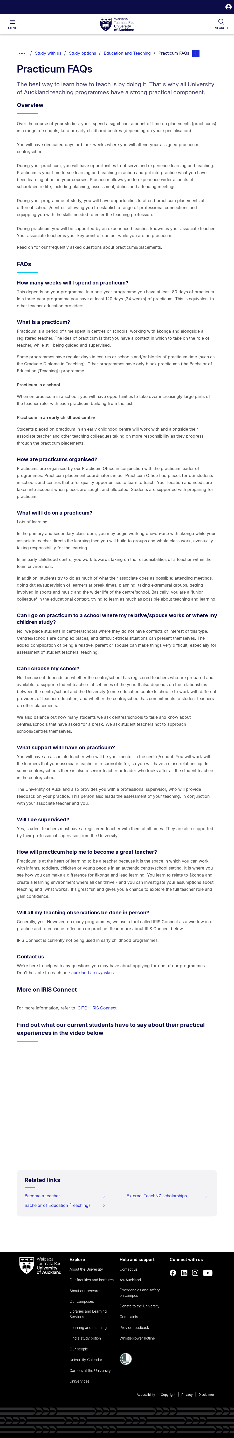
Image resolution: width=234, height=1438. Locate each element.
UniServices (80, 1381)
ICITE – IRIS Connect (96, 1007)
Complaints (129, 1316)
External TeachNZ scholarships (167, 1195)
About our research (85, 1290)
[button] (228, 7)
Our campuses (82, 1301)
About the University (86, 1269)
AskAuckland (130, 1280)
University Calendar (86, 1359)
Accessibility (146, 1395)
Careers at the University (90, 1370)
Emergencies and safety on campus (140, 1293)
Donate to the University (140, 1306)
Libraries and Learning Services (88, 1314)
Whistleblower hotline (137, 1338)
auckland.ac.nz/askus (92, 972)
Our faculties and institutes (92, 1280)
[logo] (117, 24)
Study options (82, 53)
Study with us (48, 53)
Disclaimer (206, 1395)
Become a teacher (65, 1195)
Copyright (168, 1395)
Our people (79, 1349)
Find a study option (85, 1338)
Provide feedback (134, 1327)
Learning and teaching (88, 1327)
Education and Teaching (127, 53)
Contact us (128, 1269)
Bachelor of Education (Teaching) (65, 1205)
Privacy (187, 1395)
